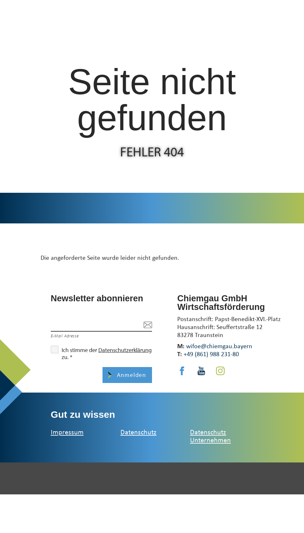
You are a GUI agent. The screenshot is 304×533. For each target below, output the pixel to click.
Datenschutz (138, 432)
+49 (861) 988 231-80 (211, 353)
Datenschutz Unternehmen (210, 436)
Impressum (67, 432)
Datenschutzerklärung (125, 350)
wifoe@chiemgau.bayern (219, 346)
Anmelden (130, 375)
